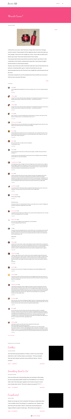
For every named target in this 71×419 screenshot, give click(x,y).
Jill (11, 228)
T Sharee (13, 96)
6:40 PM (13, 169)
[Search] (57, 3)
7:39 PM (13, 182)
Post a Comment (11, 335)
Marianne (13, 322)
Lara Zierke (13, 298)
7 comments (14, 363)
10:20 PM (13, 198)
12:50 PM (13, 146)
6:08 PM (13, 271)
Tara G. (12, 130)
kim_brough (13, 194)
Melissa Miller (14, 219)
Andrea (12, 149)
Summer (12, 267)
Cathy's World (14, 253)
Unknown (13, 274)
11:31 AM (13, 263)
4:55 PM (13, 332)
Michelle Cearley (14, 284)
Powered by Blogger (35, 415)
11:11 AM (13, 118)
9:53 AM (13, 92)
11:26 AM (13, 127)
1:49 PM (13, 216)
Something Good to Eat (18, 371)
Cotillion (11, 347)
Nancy (12, 140)
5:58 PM (13, 238)
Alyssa (12, 173)
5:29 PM (13, 224)
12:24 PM (13, 137)
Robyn (12, 308)
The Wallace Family (15, 162)
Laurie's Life (12, 3)
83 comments (14, 411)
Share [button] (56, 29)
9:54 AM (13, 101)
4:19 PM (13, 281)
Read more (42, 363)
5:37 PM (13, 158)
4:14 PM (13, 294)
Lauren (12, 113)
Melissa (12, 242)
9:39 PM (13, 191)
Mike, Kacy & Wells (15, 122)
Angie (12, 87)
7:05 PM (13, 304)
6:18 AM (13, 207)
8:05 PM (13, 318)
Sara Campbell (14, 210)
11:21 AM (13, 249)
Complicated (13, 394)
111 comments (15, 387)
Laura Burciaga (14, 185)
